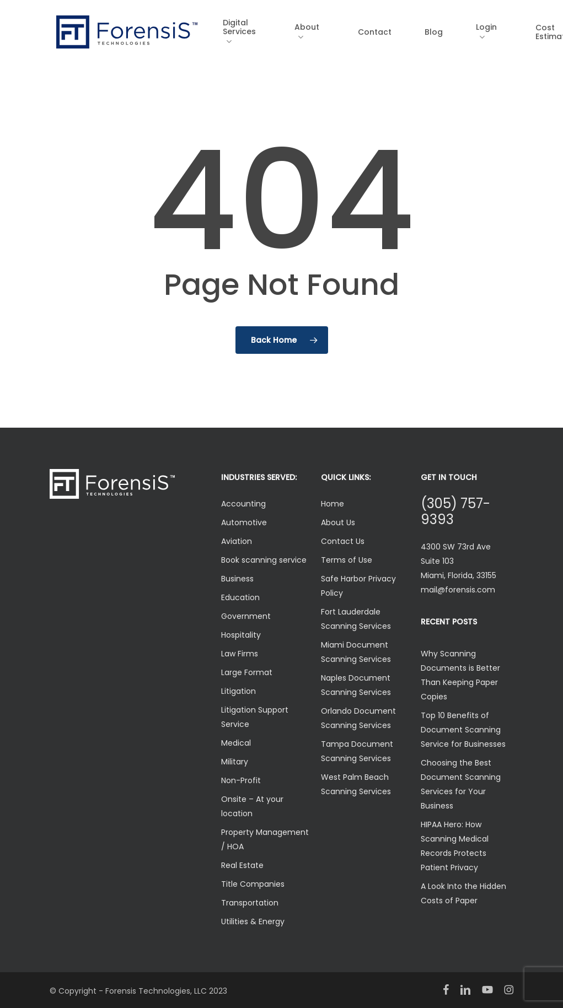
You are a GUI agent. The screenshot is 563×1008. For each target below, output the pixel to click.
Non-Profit (241, 780)
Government (246, 616)
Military (234, 761)
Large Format (246, 672)
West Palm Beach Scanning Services (356, 784)
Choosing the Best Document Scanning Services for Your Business (461, 784)
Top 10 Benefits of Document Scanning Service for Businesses (463, 730)
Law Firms (239, 653)
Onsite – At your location (252, 806)
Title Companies (253, 884)
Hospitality (241, 634)
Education (240, 597)
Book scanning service (264, 559)
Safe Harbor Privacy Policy (358, 586)
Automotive (244, 522)
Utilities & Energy (253, 921)
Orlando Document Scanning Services (358, 718)
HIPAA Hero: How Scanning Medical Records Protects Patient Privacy (455, 846)
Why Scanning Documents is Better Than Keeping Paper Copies (460, 675)
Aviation (236, 541)
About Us (338, 522)
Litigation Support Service (254, 717)
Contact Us (342, 541)
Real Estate (242, 865)
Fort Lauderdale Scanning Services (356, 619)
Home (332, 503)
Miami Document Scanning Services (356, 652)
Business (237, 578)
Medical (236, 742)
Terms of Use (346, 559)
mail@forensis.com (458, 589)
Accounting (243, 503)
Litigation (238, 691)
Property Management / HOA (265, 839)
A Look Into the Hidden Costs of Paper (463, 893)
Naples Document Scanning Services (356, 685)
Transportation (249, 902)
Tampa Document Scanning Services (357, 751)
